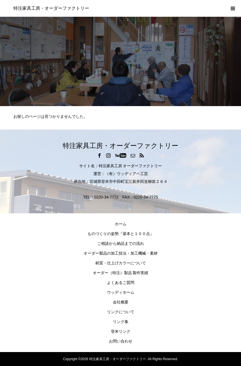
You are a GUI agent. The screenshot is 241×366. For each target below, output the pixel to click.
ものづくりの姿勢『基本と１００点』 (120, 233)
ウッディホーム (120, 292)
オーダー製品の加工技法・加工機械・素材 (121, 253)
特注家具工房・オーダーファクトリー (51, 8)
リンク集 (120, 321)
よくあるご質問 (120, 282)
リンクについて (120, 312)
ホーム (120, 224)
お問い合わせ (120, 341)
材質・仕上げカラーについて (120, 263)
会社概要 (120, 302)
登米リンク (120, 331)
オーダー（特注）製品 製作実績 (121, 273)
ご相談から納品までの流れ (120, 243)
